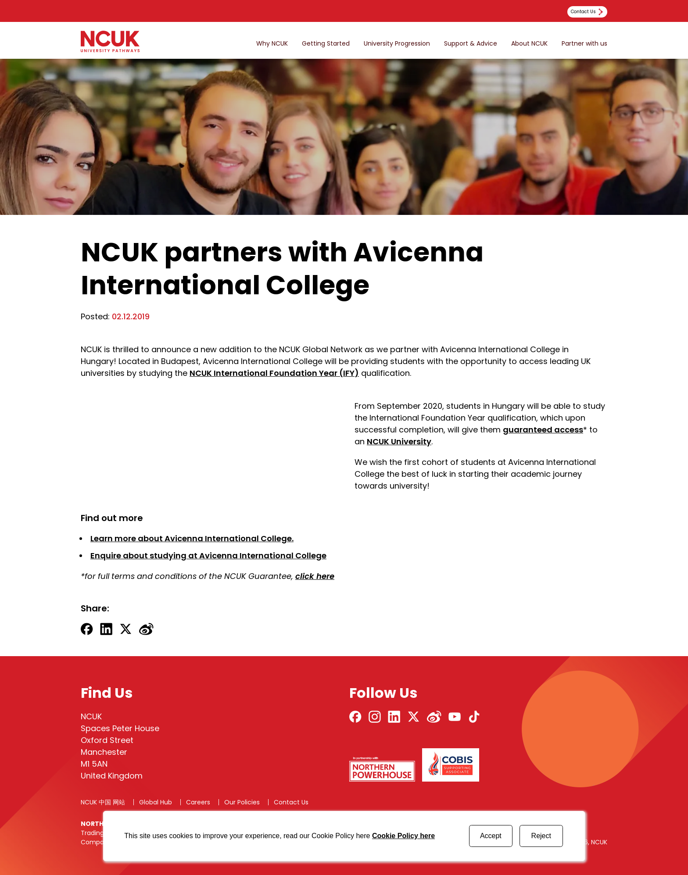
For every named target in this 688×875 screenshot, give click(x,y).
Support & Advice (470, 43)
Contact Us (291, 802)
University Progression (397, 43)
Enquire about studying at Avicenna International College (208, 555)
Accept (491, 835)
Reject (541, 835)
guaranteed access (543, 429)
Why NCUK (272, 43)
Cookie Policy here (403, 835)
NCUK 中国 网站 (103, 802)
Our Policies (242, 802)
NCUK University (399, 441)
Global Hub (155, 802)
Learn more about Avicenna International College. (192, 538)
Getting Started (326, 43)
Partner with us (584, 43)
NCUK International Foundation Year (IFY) (274, 373)
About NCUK (529, 43)
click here (314, 576)
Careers (198, 802)
